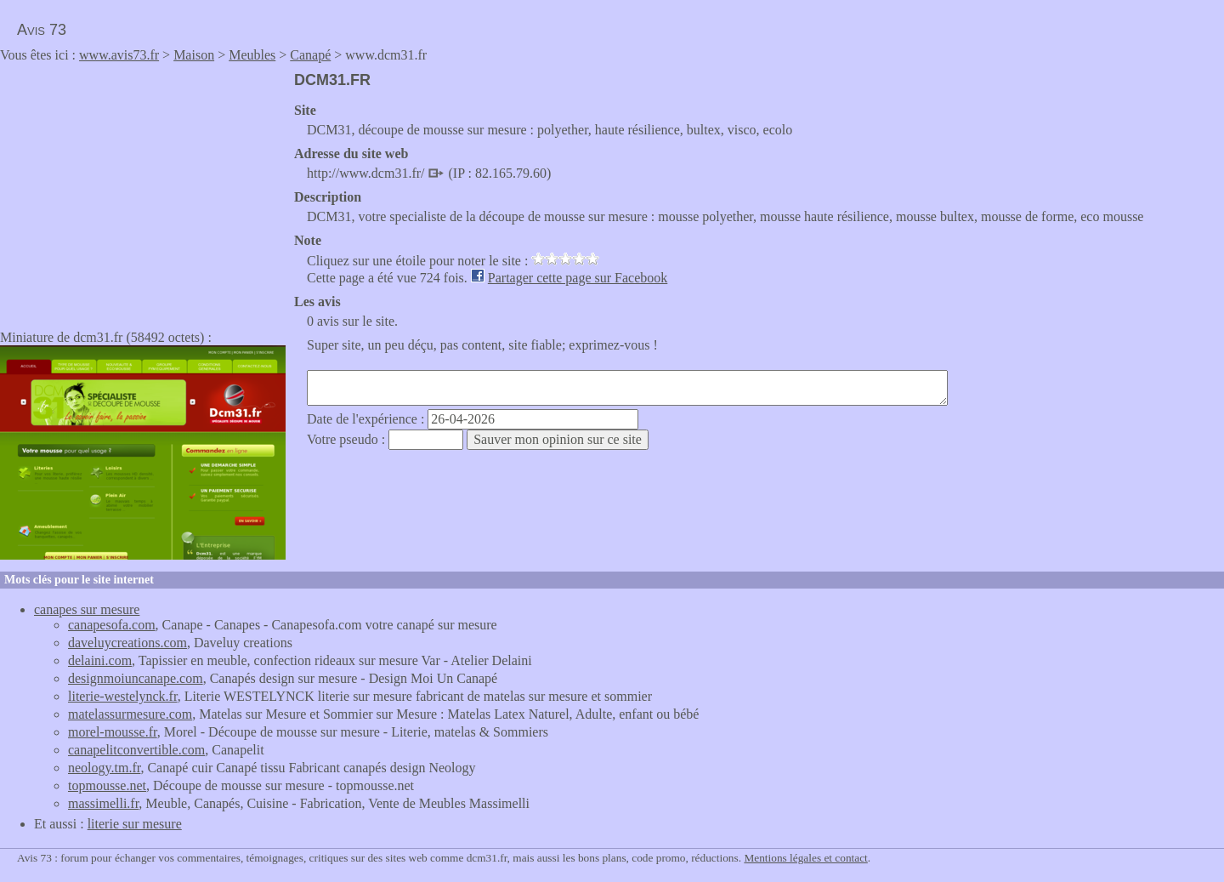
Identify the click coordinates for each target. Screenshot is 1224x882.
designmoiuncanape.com (135, 678)
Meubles (252, 55)
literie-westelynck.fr (123, 696)
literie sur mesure (135, 824)
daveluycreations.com (127, 642)
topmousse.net (107, 785)
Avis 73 (41, 29)
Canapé (310, 55)
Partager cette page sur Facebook (577, 277)
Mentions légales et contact (805, 857)
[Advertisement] (143, 190)
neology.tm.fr (104, 767)
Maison (193, 55)
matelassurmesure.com (130, 714)
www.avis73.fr (119, 55)
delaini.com (100, 660)
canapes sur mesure (86, 609)
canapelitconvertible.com (136, 750)
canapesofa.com (112, 624)
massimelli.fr (103, 803)
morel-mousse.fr (112, 732)
